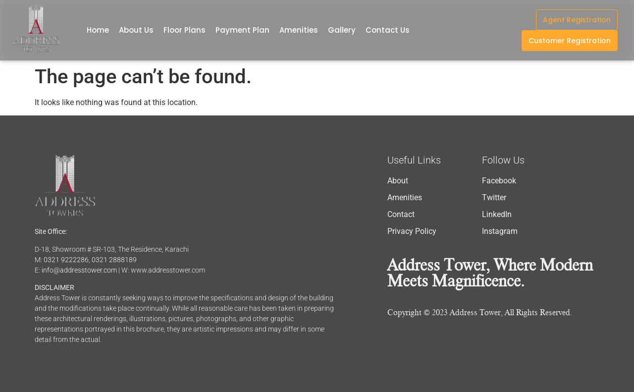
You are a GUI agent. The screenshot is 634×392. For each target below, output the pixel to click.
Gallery (342, 30)
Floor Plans (184, 30)
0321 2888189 (114, 260)
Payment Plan (242, 30)
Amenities (298, 30)
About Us (136, 30)
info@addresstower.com (79, 270)
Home (98, 30)
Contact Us (388, 30)
